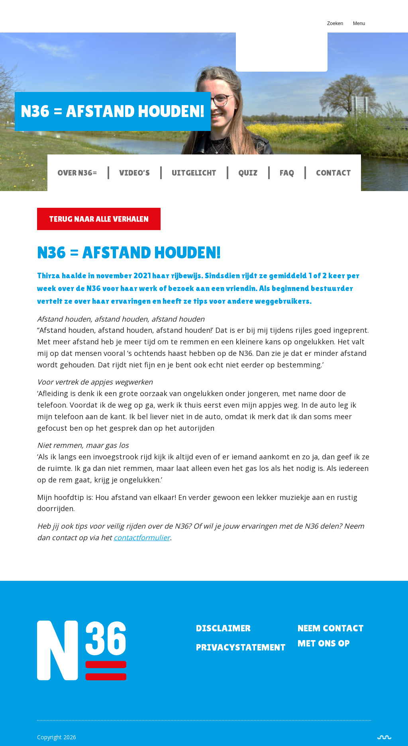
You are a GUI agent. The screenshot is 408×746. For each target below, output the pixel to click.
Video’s (134, 172)
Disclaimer (223, 628)
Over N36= (77, 172)
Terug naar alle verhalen (99, 219)
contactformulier (142, 537)
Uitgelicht (194, 172)
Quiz (248, 172)
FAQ (287, 172)
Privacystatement (241, 647)
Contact (333, 172)
